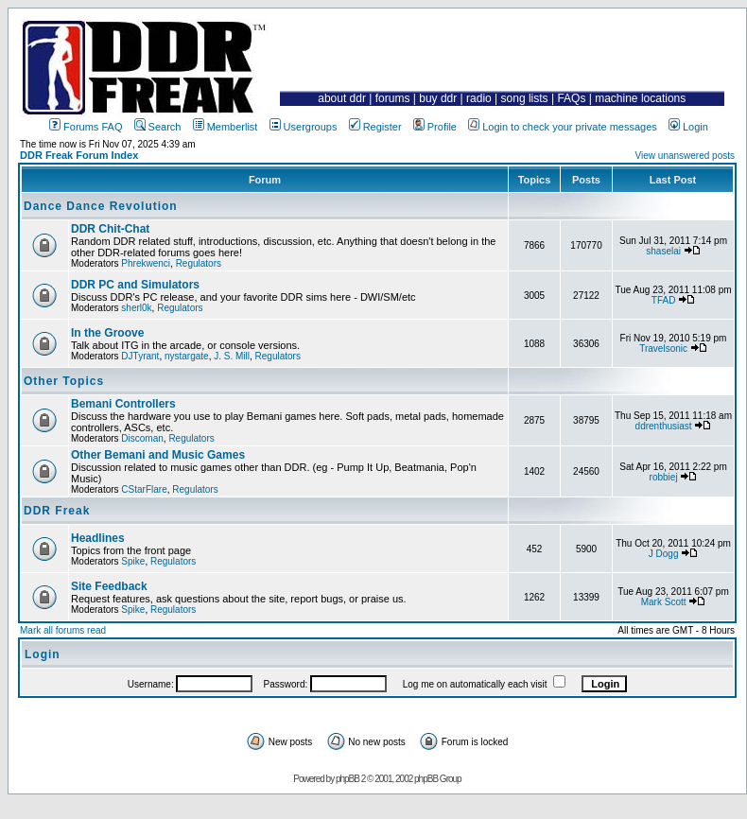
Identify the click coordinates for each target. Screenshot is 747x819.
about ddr (342, 98)
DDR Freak (57, 510)
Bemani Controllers (123, 403)
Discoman (142, 438)
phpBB (347, 779)
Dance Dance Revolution (101, 206)
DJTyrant (140, 356)
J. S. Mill (232, 356)
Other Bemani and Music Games (158, 455)
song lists (524, 98)
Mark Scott (663, 602)
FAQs (571, 98)
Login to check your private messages (562, 126)
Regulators (198, 263)
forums (392, 98)
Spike (133, 561)
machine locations (640, 98)
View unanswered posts (685, 155)
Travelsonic (663, 348)
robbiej (664, 477)
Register (375, 126)
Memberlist (225, 126)
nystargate (187, 356)
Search (158, 126)
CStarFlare (143, 489)
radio (479, 98)
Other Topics (64, 381)
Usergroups (303, 126)
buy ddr (438, 98)
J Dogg (664, 554)
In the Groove (107, 333)
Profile (435, 126)
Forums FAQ (85, 126)
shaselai (663, 251)
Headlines (98, 538)
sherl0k (136, 308)
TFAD (663, 300)
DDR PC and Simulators (135, 284)
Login (688, 126)
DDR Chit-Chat (110, 228)
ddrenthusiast (663, 426)
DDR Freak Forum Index (79, 155)
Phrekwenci (145, 263)
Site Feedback (109, 586)
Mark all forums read (63, 630)
